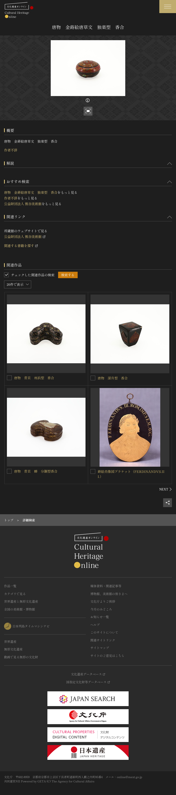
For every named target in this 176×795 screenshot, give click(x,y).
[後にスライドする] (165, 489)
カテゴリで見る (15, 593)
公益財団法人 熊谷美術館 (23, 203)
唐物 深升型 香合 (113, 378)
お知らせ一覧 (100, 617)
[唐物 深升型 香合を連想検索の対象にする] (93, 378)
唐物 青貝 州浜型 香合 (34, 377)
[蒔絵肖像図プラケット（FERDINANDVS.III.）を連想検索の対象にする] (93, 471)
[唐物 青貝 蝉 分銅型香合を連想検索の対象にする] (9, 471)
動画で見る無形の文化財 (21, 657)
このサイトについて (104, 632)
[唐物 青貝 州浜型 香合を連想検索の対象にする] (9, 377)
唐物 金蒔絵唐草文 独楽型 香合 (30, 192)
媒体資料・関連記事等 (106, 586)
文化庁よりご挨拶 (103, 601)
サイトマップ (100, 647)
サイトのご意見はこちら (108, 655)
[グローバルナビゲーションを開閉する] (167, 6)
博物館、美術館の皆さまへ (109, 593)
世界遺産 (10, 641)
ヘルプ (95, 624)
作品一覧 (10, 586)
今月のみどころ (101, 609)
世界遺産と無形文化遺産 (21, 601)
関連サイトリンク (103, 640)
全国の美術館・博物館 (19, 609)
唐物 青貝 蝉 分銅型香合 (35, 471)
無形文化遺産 (13, 649)
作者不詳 (10, 150)
